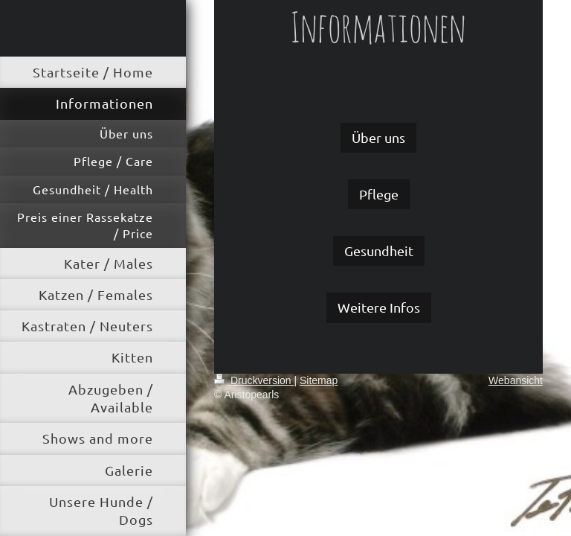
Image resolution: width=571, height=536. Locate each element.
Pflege (379, 194)
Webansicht (515, 380)
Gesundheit (378, 250)
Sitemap (319, 380)
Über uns (378, 137)
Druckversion (254, 380)
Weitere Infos (379, 307)
